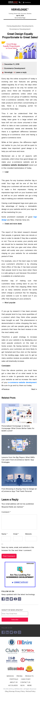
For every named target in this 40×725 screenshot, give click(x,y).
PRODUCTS (29, 676)
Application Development (22, 26)
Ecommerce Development (20, 29)
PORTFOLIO (14, 679)
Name (4, 534)
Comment (6, 512)
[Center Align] (20, 2)
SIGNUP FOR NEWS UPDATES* (15, 612)
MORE (29, 685)
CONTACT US (25, 682)
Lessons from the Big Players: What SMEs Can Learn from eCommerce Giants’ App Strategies (18, 459)
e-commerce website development (22, 382)
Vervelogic (8, 72)
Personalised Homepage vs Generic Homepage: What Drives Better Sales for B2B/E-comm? (18, 428)
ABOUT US (14, 682)
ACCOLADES (13, 685)
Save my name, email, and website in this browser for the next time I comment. (18, 549)
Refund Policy (30, 691)
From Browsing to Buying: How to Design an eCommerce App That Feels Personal (19, 490)
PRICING (19, 676)
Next (34, 389)
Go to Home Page (20, 18)
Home (9, 26)
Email (16, 534)
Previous (5, 389)
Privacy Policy (20, 691)
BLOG (23, 685)
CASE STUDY (25, 679)
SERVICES (10, 676)
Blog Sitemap (10, 691)
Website (28, 534)
